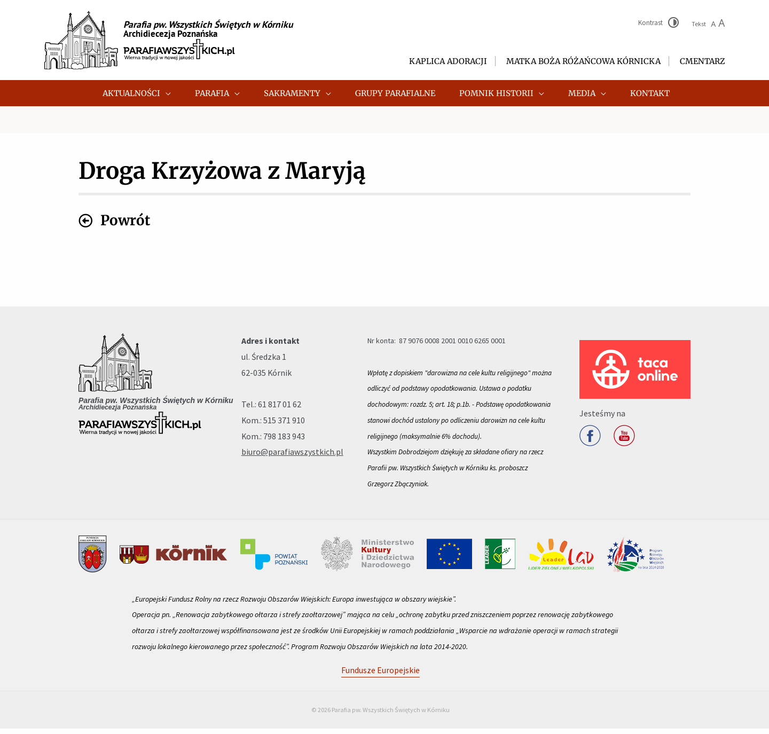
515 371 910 (284, 425)
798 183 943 (284, 441)
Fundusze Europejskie (380, 675)
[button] (159, 93)
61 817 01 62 (279, 409)
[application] (188, 93)
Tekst (708, 24)
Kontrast (650, 22)
